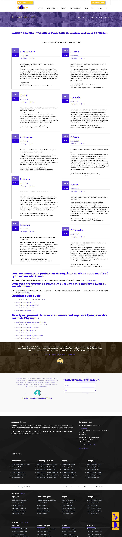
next (46, 394)
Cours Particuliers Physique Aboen (25, 333)
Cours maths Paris (42, 503)
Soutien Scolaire (82, 17)
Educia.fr (22, 493)
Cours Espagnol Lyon (17, 513)
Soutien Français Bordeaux (94, 475)
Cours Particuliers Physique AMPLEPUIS (27, 305)
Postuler (26, 292)
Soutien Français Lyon (93, 477)
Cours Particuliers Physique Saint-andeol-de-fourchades (32, 325)
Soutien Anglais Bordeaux (69, 475)
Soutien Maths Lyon (17, 477)
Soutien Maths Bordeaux (18, 475)
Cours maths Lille (42, 505)
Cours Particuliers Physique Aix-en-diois (27, 327)
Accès (107, 8)
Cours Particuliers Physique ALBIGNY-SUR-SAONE (30, 300)
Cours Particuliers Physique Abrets (26, 330)
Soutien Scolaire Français (94, 464)
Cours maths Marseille (43, 508)
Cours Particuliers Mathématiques (46, 500)
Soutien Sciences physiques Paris (46, 467)
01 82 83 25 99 (25, 3)
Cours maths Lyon (42, 513)
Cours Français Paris (93, 503)
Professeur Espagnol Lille (18, 534)
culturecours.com (23, 522)
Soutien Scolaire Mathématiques (20, 464)
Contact (99, 8)
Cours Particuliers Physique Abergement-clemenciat (31, 322)
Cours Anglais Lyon (67, 513)
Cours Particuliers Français (94, 500)
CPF (92, 8)
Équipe (75, 8)
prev (26, 394)
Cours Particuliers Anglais (69, 500)
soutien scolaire (81, 33)
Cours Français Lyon (93, 513)
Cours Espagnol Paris (17, 503)
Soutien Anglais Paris (68, 467)
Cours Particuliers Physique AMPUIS (26, 308)
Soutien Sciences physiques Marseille (47, 472)
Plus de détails (24, 55)
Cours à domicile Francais (94, 529)
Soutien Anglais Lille (67, 469)
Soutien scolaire (73, 486)
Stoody (65, 486)
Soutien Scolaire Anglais (68, 464)
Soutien (52, 8)
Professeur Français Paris (94, 531)
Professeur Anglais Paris (69, 531)
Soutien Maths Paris (17, 467)
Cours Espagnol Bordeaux (19, 511)
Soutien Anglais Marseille (69, 472)
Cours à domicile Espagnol (19, 529)
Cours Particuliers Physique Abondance (27, 338)
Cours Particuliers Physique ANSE (25, 310)
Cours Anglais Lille (67, 505)
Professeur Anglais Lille (68, 534)
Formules (63, 8)
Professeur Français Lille (94, 534)
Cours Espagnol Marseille (18, 508)
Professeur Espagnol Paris (19, 531)
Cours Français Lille (92, 505)
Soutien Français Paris (93, 467)
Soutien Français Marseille (94, 472)
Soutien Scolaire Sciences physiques (47, 464)
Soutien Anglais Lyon (68, 477)
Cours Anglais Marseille (68, 508)
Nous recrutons (98, 3)
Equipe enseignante (90, 486)
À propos (40, 8)
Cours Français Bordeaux (94, 511)
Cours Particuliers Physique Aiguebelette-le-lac (29, 335)
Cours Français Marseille (94, 508)
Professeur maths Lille (43, 534)
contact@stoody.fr (91, 445)
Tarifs (86, 8)
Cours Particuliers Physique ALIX (25, 302)
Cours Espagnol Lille (17, 505)
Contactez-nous (91, 280)
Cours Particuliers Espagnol (19, 500)
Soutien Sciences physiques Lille (46, 469)
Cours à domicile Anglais (69, 529)
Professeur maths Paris (43, 531)
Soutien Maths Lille (16, 469)
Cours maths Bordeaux (43, 511)
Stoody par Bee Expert (18, 487)
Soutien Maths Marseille (18, 472)
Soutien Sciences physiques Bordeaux (48, 475)
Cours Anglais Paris (67, 503)
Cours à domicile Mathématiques (46, 529)
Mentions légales (84, 448)
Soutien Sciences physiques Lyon (46, 477)
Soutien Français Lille (93, 469)
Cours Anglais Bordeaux (69, 511)
